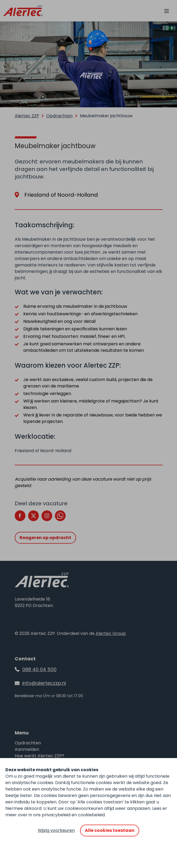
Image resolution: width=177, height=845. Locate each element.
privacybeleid (56, 815)
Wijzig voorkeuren (56, 830)
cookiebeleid (91, 815)
